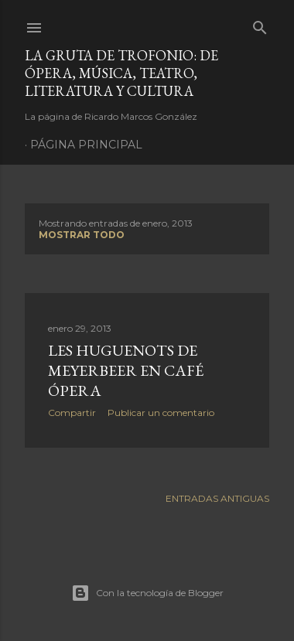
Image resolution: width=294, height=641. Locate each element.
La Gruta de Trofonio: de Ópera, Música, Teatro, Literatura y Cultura (121, 73)
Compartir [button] (72, 412)
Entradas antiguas (217, 498)
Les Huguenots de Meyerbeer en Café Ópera (125, 370)
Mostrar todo (82, 234)
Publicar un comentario (161, 412)
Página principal (86, 145)
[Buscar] (260, 24)
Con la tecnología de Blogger (147, 593)
